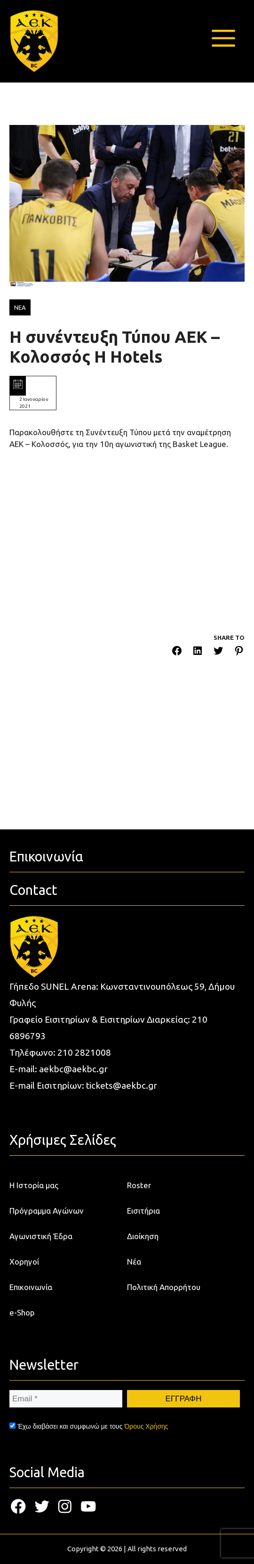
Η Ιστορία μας (33, 1185)
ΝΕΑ (20, 307)
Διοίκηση (143, 1236)
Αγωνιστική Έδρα (40, 1236)
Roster (139, 1185)
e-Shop (22, 1312)
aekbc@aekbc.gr (73, 1069)
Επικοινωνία (30, 1287)
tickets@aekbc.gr (121, 1085)
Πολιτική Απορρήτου (163, 1287)
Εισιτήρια (143, 1210)
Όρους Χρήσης (146, 1426)
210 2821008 (84, 1052)
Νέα (134, 1261)
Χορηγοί (24, 1261)
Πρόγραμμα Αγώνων (46, 1210)
